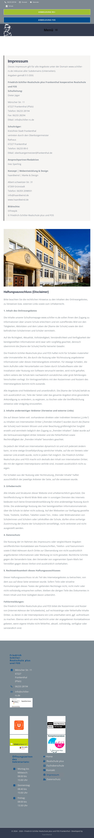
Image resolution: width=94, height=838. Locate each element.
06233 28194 (21, 686)
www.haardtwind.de (18, 199)
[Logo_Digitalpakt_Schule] (21, 699)
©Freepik (12, 210)
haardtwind (47, 834)
